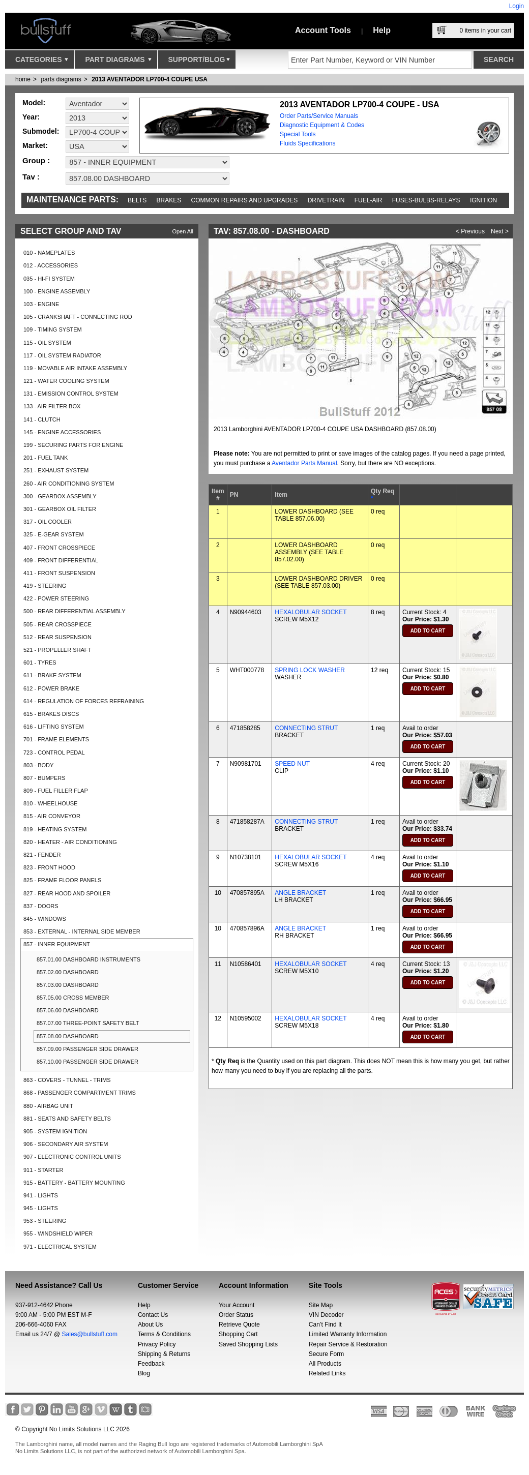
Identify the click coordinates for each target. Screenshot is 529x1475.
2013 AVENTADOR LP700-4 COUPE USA (150, 79)
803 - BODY (38, 765)
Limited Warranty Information (348, 1334)
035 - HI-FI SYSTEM (49, 279)
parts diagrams (61, 79)
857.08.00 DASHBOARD (68, 1036)
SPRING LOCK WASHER (310, 670)
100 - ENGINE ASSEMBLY (56, 291)
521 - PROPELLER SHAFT (57, 650)
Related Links (327, 1373)
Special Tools (298, 134)
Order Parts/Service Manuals (319, 115)
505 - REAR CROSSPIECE (57, 624)
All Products (325, 1363)
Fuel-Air (369, 200)
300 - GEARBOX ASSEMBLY (59, 496)
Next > (500, 231)
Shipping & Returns (164, 1354)
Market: (35, 145)
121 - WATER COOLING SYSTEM (66, 381)
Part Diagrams (118, 62)
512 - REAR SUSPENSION (57, 637)
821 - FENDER (42, 855)
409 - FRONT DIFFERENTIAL (60, 560)
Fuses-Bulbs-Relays (426, 200)
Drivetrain (326, 200)
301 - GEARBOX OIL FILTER (59, 509)
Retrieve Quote (239, 1324)
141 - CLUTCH (42, 419)
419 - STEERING (44, 586)
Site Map (321, 1305)
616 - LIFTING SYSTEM (53, 727)
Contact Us (153, 1314)
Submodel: (40, 131)
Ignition (483, 200)
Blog (144, 1373)
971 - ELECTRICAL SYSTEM (60, 1247)
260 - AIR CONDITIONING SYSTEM (68, 483)
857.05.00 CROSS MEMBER (73, 998)
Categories (41, 62)
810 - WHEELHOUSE (50, 803)
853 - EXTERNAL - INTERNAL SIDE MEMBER (81, 931)
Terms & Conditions (164, 1334)
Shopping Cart (238, 1334)
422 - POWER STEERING (56, 598)
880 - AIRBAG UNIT (48, 1106)
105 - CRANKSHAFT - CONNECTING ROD (77, 317)
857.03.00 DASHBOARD (68, 985)
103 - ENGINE (41, 304)
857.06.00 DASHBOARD (68, 1010)
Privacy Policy (157, 1344)
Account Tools (323, 30)
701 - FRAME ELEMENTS (56, 739)
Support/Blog (199, 62)
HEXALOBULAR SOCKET (310, 612)
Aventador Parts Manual (304, 463)
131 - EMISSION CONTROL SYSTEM (71, 393)
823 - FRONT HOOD (49, 867)
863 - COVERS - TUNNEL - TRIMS (67, 1080)
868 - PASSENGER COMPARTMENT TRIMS (79, 1093)
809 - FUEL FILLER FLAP (55, 791)
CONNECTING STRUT (306, 728)
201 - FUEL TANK (45, 458)
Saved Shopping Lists (248, 1344)
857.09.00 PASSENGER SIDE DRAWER (87, 1049)
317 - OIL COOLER (47, 522)
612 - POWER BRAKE (51, 688)
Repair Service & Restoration (348, 1344)
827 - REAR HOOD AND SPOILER (66, 893)
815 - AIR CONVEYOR (51, 816)
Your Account (236, 1305)
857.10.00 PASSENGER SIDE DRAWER (87, 1062)
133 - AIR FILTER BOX (51, 406)
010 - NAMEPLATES (49, 253)
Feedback (151, 1363)
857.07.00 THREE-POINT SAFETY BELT (88, 1023)
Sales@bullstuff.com (89, 1334)
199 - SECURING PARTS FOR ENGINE (73, 445)
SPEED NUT (292, 763)
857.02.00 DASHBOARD (68, 972)
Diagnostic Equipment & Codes (322, 125)
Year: (31, 117)
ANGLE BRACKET (300, 892)
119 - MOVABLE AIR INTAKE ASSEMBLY (75, 368)
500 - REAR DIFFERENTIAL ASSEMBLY (74, 611)
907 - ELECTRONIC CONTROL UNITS (72, 1157)
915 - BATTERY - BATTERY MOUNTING (74, 1183)
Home (23, 79)
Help (382, 30)
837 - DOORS (40, 906)
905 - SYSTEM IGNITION (55, 1131)
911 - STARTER (43, 1170)
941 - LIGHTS (40, 1195)
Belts (137, 200)
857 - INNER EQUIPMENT (56, 944)
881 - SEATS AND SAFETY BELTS (67, 1119)
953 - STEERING (44, 1221)
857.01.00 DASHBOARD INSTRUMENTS (88, 959)
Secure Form (326, 1354)
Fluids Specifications (307, 143)
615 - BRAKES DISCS (51, 714)
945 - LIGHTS (40, 1208)
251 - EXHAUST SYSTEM (56, 470)
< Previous (470, 231)
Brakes (169, 200)
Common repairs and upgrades (244, 200)
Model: (33, 103)
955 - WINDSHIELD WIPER (58, 1233)
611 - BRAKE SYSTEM (52, 675)
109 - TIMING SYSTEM (52, 329)
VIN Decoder (326, 1314)
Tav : (31, 176)
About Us (150, 1324)
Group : (36, 160)
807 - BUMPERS (44, 778)
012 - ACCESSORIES (50, 265)
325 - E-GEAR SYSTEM (53, 534)
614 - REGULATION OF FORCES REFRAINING (83, 701)
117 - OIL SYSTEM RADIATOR (62, 355)
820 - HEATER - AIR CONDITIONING (70, 842)
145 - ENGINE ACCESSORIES (62, 432)
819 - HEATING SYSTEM (55, 829)
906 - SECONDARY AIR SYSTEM (65, 1144)
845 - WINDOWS (44, 919)
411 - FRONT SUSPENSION (59, 573)
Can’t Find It (325, 1324)
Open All (182, 231)
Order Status (236, 1314)
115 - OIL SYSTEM (47, 343)
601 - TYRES (39, 662)
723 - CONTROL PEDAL (54, 752)
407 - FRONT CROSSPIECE (59, 548)
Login (516, 6)
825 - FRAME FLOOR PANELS (62, 880)
